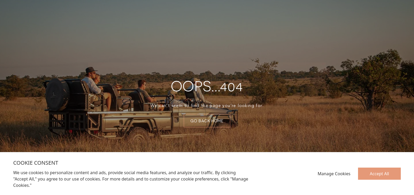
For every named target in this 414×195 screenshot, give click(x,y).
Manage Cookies (334, 174)
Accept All (379, 174)
